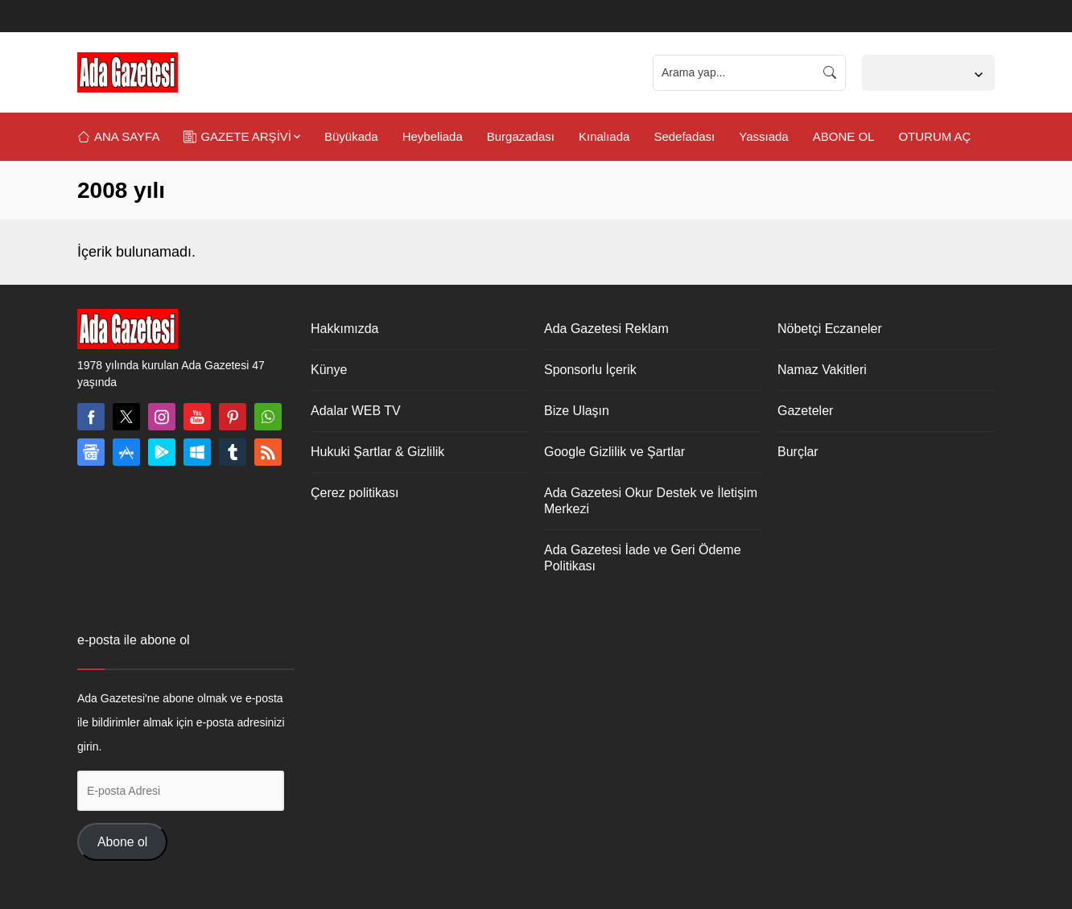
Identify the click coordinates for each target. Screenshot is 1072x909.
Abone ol (122, 842)
